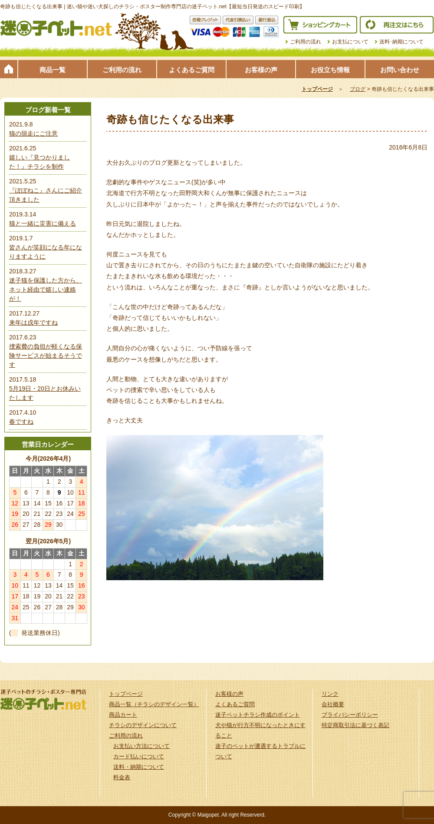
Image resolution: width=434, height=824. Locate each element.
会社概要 (333, 704)
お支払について (350, 42)
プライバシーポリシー (350, 714)
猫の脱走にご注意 (33, 133)
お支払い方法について (141, 746)
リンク (330, 694)
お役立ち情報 (330, 69)
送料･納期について (401, 42)
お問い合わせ (399, 69)
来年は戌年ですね (33, 322)
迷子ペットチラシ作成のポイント (257, 714)
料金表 (121, 777)
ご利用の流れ (305, 42)
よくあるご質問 (191, 69)
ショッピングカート (320, 24)
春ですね (21, 421)
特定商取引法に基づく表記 (355, 725)
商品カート (123, 714)
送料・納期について (138, 767)
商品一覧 (52, 69)
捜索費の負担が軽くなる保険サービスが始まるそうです (45, 355)
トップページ (8, 69)
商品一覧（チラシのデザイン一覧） (154, 704)
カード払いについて (138, 756)
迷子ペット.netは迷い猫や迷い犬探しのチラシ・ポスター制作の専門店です (56, 28)
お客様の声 (261, 69)
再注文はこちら (397, 24)
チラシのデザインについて (143, 725)
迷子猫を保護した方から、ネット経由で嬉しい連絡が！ (45, 289)
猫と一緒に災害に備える (42, 223)
